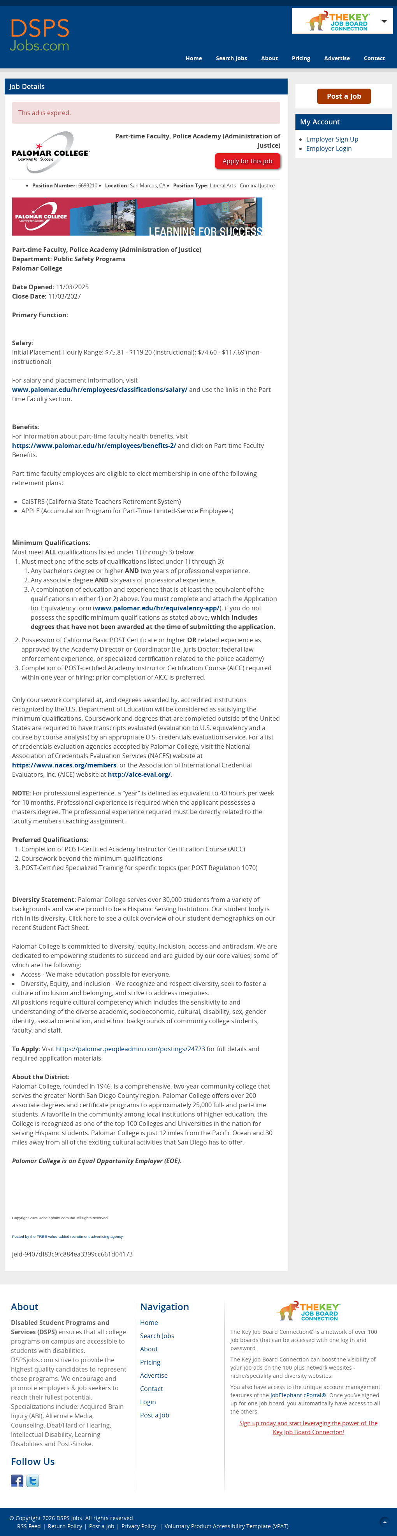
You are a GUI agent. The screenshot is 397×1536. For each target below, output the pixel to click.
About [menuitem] (149, 1349)
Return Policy (65, 1526)
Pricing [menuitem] (150, 1362)
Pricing (301, 58)
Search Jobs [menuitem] (157, 1336)
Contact (374, 58)
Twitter (32, 1481)
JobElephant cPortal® (298, 1395)
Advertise (337, 58)
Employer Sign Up (332, 139)
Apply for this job (247, 161)
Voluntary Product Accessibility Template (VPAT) (226, 1526)
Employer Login (329, 148)
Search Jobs (231, 58)
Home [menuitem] (149, 1322)
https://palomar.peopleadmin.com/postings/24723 (130, 1049)
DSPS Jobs (69, 1518)
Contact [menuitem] (151, 1388)
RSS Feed (29, 1526)
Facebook (17, 1481)
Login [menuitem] (148, 1402)
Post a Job (344, 96)
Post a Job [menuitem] (154, 1415)
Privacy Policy (139, 1526)
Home (194, 58)
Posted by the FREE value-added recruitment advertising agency (67, 1236)
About (269, 58)
